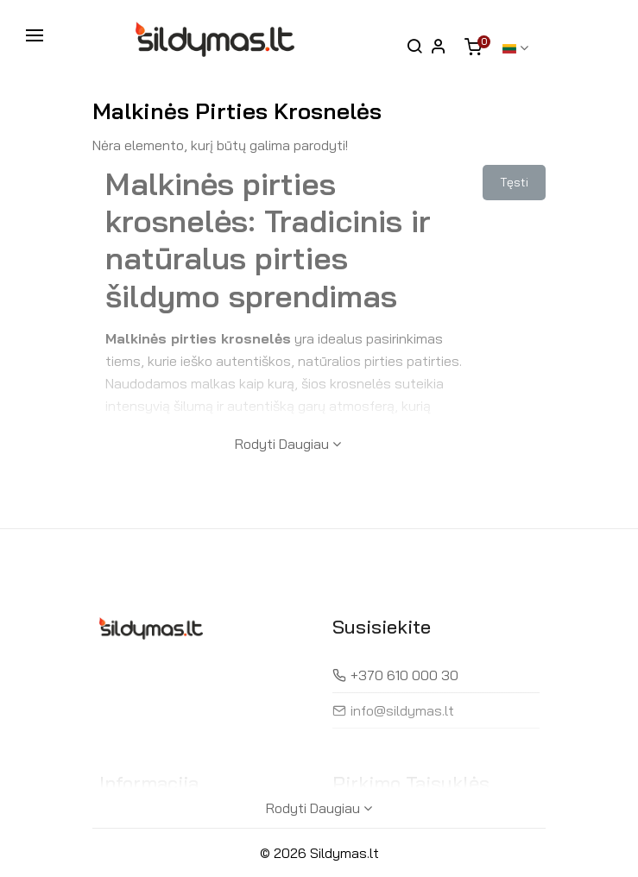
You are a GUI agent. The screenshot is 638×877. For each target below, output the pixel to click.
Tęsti (514, 182)
